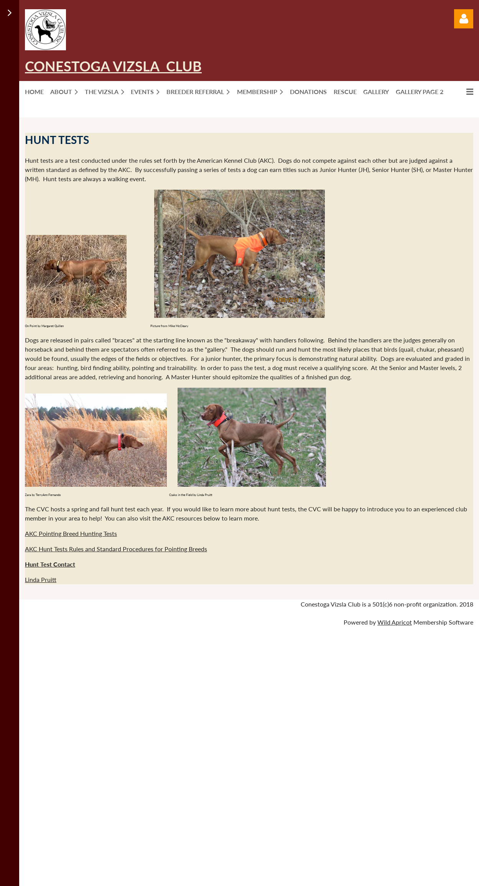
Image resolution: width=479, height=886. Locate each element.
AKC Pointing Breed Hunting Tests (71, 533)
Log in (463, 18)
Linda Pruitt (40, 579)
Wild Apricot (394, 622)
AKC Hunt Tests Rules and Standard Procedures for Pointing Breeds (116, 548)
